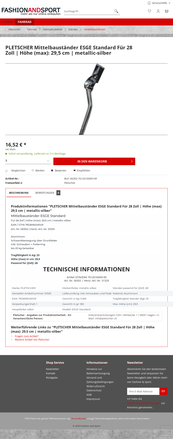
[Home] (8, 21)
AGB (89, 394)
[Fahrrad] (24, 21)
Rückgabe (52, 377)
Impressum (93, 399)
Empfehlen (81, 170)
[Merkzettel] (149, 11)
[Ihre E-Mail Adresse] (143, 391)
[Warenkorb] (167, 11)
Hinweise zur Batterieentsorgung (98, 371)
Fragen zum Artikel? (25, 336)
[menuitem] (92, 11)
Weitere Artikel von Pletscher (30, 339)
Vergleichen (15, 170)
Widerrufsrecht (95, 386)
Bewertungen (47, 192)
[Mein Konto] (158, 11)
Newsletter (52, 369)
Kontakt (50, 373)
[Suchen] (116, 11)
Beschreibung (18, 192)
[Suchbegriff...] (92, 11)
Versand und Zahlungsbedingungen (100, 380)
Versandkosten (78, 418)
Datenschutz (94, 390)
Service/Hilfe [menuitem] (158, 3)
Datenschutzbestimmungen (143, 403)
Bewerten (59, 170)
